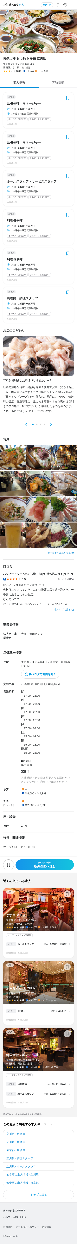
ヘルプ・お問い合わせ (14, 1217)
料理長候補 (14, 220)
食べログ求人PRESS (14, 1210)
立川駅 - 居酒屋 (15, 1142)
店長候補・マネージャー (24, 103)
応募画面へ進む (45, 865)
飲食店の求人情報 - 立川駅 (22, 1174)
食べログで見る (63, 609)
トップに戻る (38, 1194)
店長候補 (22, 1084)
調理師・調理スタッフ (22, 298)
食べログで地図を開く (42, 674)
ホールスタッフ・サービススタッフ (32, 181)
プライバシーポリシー (27, 1227)
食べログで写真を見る (59, 553)
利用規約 (7, 1227)
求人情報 (19, 82)
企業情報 (46, 1227)
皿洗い (20, 1011)
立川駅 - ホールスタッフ (21, 1166)
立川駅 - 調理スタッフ (19, 1158)
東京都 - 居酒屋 (15, 1150)
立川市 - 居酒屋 (15, 1133)
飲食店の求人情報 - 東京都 (22, 1182)
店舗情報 (58, 82)
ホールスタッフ (25, 944)
